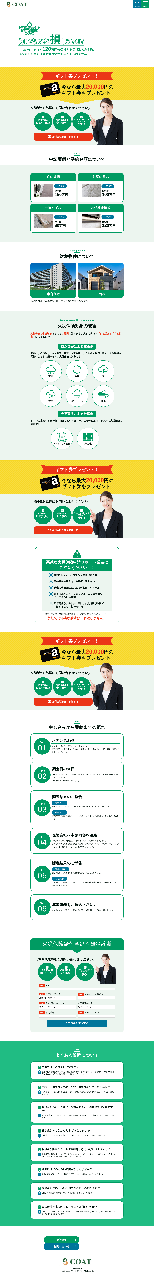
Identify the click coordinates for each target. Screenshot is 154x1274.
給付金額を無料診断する (64, 136)
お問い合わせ (136, 4)
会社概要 (60, 1239)
